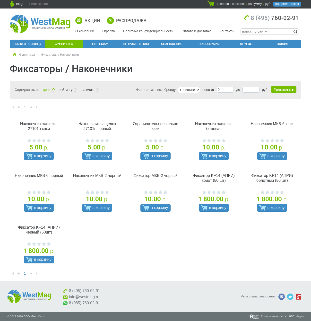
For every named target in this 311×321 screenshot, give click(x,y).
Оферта (108, 31)
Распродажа (131, 20)
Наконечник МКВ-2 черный (97, 176)
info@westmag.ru (84, 297)
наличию (87, 90)
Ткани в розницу (27, 44)
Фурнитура (64, 44)
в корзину (43, 156)
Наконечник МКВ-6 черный (39, 176)
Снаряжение (171, 44)
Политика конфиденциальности (148, 31)
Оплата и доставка (196, 31)
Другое (246, 44)
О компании (84, 31)
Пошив (282, 44)
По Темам (100, 44)
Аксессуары (209, 44)
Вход (19, 4)
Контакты (227, 31)
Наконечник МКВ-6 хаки (272, 124)
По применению (135, 44)
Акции (92, 20)
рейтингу (65, 90)
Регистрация (38, 4)
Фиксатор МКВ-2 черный (155, 176)
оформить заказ (287, 4)
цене (47, 90)
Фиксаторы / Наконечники (60, 54)
